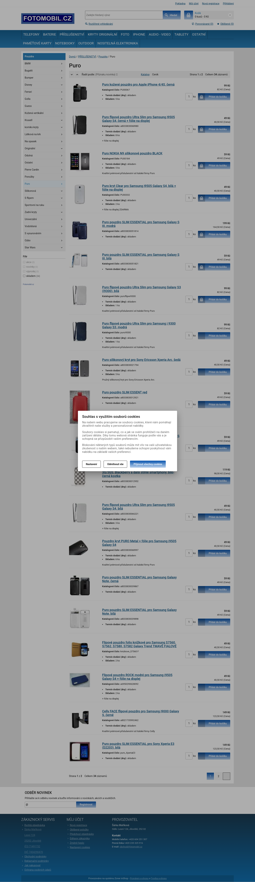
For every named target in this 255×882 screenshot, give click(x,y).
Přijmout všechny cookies (148, 464)
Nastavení (91, 464)
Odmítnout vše (115, 464)
